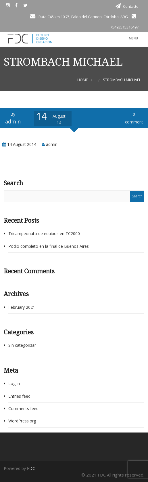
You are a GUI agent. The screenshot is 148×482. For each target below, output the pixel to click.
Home (82, 79)
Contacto (131, 6)
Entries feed (19, 396)
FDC (31, 468)
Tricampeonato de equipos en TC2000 (44, 233)
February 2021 (21, 307)
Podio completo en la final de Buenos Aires (48, 246)
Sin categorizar (22, 345)
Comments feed (23, 408)
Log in (14, 383)
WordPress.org (22, 421)
